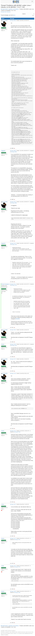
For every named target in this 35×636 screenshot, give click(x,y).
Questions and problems (14, 9)
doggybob (3, 150)
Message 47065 (13, 344)
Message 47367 (13, 504)
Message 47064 (13, 329)
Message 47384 (13, 565)
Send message (4, 27)
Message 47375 (13, 538)
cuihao (2, 504)
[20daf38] (17, 318)
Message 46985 (13, 150)
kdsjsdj (2, 344)
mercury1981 (5, 20)
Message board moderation (6, 11)
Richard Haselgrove (5, 284)
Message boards (4, 9)
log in (14, 15)
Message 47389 (13, 591)
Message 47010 (13, 243)
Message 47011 (13, 284)
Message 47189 (13, 373)
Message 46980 (13, 20)
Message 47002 (13, 201)
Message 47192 (13, 430)
